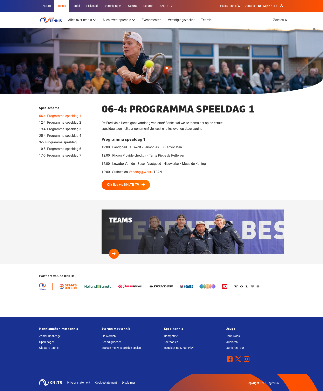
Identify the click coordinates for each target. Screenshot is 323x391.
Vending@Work (140, 172)
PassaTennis (230, 5)
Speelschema (49, 108)
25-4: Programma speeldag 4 (60, 136)
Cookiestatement (106, 382)
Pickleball (92, 5)
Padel (76, 5)
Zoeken (278, 20)
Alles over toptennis (117, 20)
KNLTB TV (166, 5)
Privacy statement (78, 382)
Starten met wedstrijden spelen (121, 347)
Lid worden (109, 336)
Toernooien (171, 342)
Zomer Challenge (50, 336)
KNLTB (46, 5)
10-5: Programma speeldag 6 (60, 149)
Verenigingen (113, 5)
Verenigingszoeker (181, 20)
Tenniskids (233, 336)
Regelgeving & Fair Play (179, 347)
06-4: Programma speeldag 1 (60, 116)
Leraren (148, 5)
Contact (250, 5)
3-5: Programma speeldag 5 (59, 142)
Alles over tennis (80, 20)
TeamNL (207, 20)
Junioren (232, 342)
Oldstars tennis (49, 347)
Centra (132, 5)
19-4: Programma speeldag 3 (60, 129)
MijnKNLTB (270, 5)
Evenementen (151, 20)
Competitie (171, 336)
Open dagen (47, 342)
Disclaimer (128, 382)
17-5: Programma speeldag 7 (60, 155)
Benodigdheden (112, 342)
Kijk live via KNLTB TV (126, 185)
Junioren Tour (235, 347)
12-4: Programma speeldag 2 (60, 122)
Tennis (62, 5)
